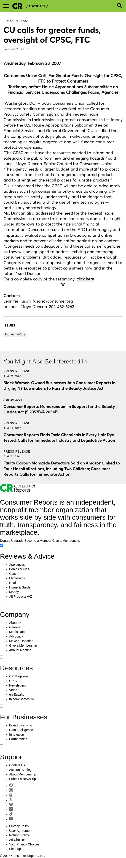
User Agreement (20, 830)
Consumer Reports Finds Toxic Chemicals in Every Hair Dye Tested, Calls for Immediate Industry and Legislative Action (59, 437)
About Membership (22, 774)
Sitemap (15, 849)
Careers (15, 627)
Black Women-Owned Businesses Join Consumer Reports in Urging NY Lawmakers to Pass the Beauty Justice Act (59, 385)
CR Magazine (19, 676)
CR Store (15, 681)
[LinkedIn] (11, 809)
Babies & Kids (19, 569)
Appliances (17, 564)
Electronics (17, 578)
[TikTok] (11, 814)
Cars (12, 573)
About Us (15, 623)
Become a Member (37, 540)
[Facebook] (11, 786)
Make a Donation (21, 641)
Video (13, 690)
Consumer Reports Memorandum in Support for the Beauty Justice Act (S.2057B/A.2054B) (59, 409)
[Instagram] (11, 791)
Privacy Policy (19, 826)
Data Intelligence (21, 730)
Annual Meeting (20, 650)
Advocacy (16, 636)
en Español (17, 694)
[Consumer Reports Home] (17, 491)
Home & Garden (20, 587)
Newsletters (17, 685)
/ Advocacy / (37, 6)
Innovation (16, 734)
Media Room (18, 632)
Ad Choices (17, 840)
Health (13, 583)
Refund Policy (19, 835)
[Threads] (11, 795)
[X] (11, 800)
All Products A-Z (20, 596)
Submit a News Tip (22, 779)
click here (85, 279)
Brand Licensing (20, 725)
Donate (5, 540)
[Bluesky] (11, 805)
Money (14, 592)
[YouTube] (11, 819)
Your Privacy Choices (24, 844)
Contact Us (17, 765)
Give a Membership (66, 540)
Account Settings (21, 770)
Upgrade (17, 540)
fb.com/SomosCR (21, 699)
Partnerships (18, 739)
